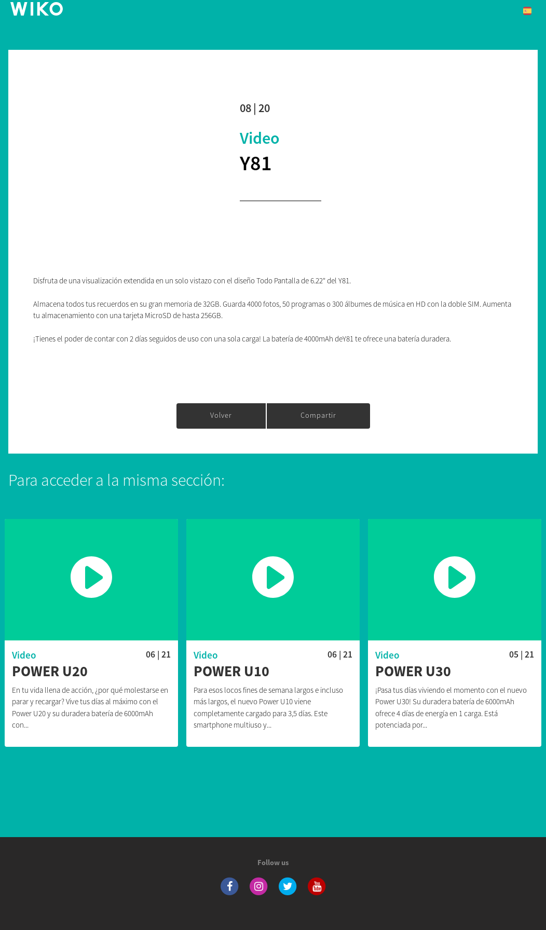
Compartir (318, 415)
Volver (221, 415)
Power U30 (413, 671)
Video (260, 138)
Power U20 (50, 671)
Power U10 (231, 671)
